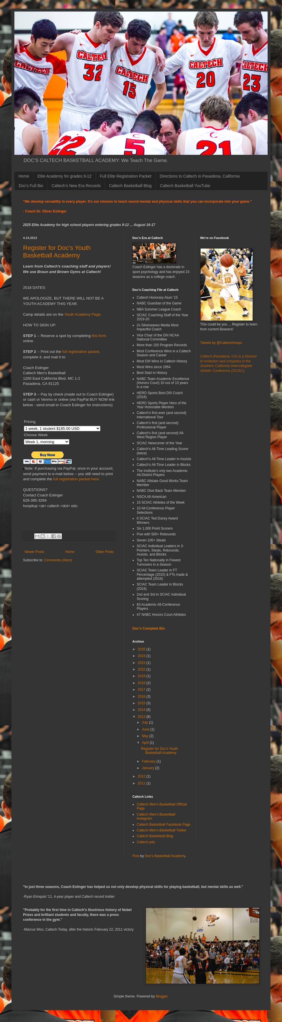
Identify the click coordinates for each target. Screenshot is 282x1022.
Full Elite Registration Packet (125, 176)
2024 (142, 656)
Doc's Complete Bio (148, 628)
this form (99, 336)
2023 (142, 663)
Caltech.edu (146, 842)
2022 (142, 669)
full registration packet (80, 351)
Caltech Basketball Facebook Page (163, 825)
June (146, 729)
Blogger (161, 996)
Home (23, 176)
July (145, 722)
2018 (142, 683)
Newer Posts (34, 552)
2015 (142, 703)
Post (135, 856)
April (146, 743)
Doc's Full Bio (31, 185)
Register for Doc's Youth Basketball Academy (57, 251)
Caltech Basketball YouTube (185, 185)
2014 (142, 710)
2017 (142, 690)
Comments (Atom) (58, 560)
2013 (142, 717)
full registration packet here (75, 479)
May (145, 736)
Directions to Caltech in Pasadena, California (200, 176)
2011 (142, 783)
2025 (142, 649)
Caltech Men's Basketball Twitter (161, 830)
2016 (142, 696)
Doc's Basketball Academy (165, 856)
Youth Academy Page (82, 314)
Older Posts (105, 552)
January (148, 768)
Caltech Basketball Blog (130, 185)
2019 (142, 676)
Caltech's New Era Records (76, 185)
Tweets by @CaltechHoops (221, 343)
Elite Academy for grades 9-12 (64, 176)
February (149, 761)
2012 (142, 776)
